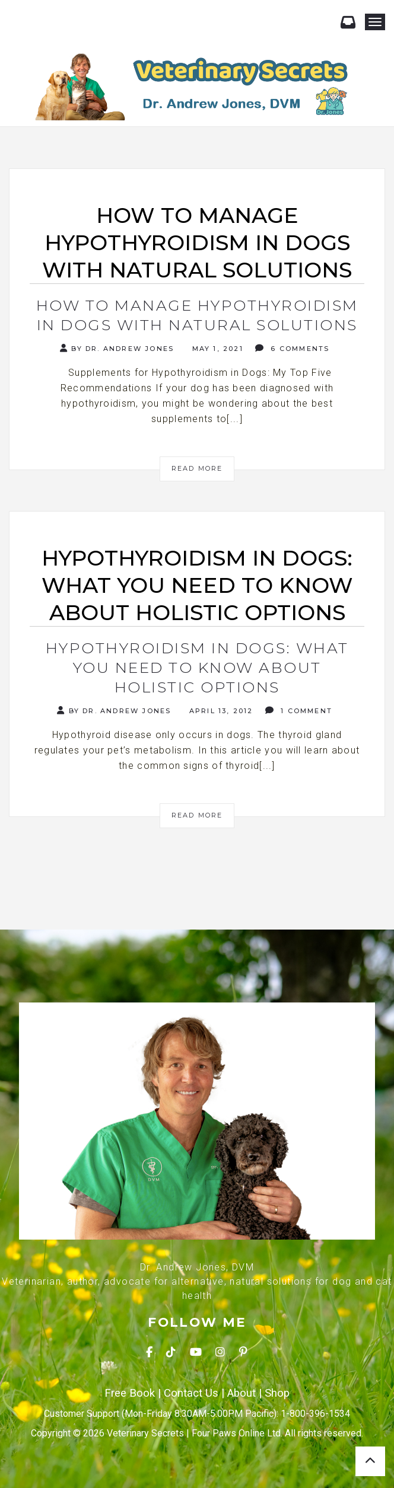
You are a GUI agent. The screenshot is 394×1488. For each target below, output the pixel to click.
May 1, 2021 (216, 348)
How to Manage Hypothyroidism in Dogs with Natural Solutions (197, 315)
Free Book (129, 1393)
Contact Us (191, 1393)
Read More (197, 468)
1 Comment (298, 710)
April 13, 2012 (219, 711)
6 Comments (292, 348)
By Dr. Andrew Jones (117, 348)
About (241, 1393)
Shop (277, 1393)
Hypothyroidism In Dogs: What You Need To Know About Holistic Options (197, 667)
